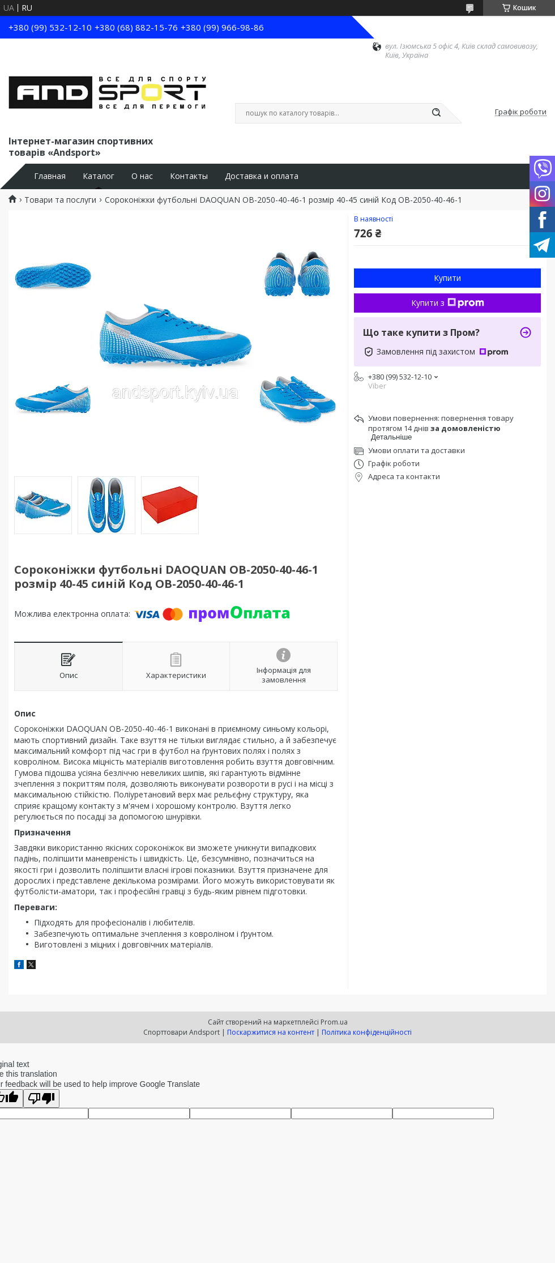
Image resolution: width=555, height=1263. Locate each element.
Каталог (98, 176)
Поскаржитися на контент (270, 1032)
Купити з (447, 302)
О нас (142, 176)
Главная (50, 176)
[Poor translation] (41, 1098)
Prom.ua (334, 1022)
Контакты (189, 176)
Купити (447, 277)
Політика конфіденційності (367, 1032)
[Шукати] (436, 113)
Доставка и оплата (261, 176)
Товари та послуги (60, 200)
